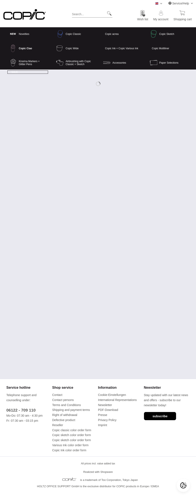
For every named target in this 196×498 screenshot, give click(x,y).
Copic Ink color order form (69, 450)
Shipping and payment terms (71, 410)
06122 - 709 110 (21, 410)
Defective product (63, 420)
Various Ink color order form (70, 445)
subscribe (160, 416)
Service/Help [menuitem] (179, 3)
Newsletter (105, 405)
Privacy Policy (107, 420)
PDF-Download (108, 410)
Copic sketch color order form (71, 435)
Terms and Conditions (66, 405)
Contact (57, 395)
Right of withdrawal (64, 415)
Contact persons (63, 400)
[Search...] (92, 13)
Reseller (57, 425)
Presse (102, 415)
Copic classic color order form (71, 430)
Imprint (102, 425)
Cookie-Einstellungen (112, 395)
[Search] (107, 13)
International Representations (117, 400)
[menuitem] (92, 15)
